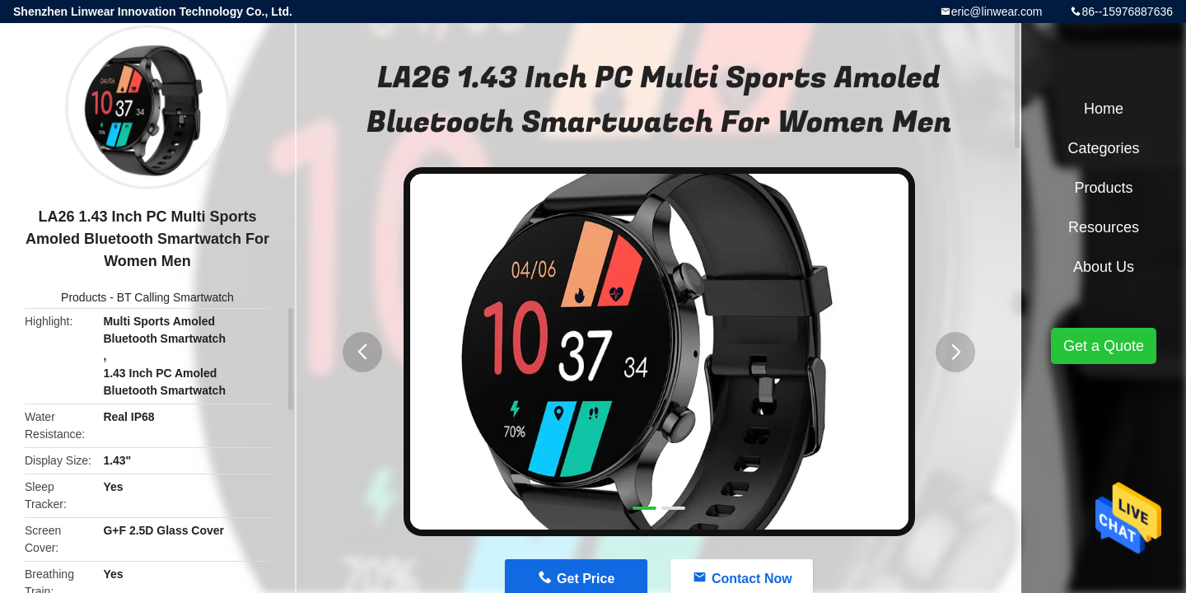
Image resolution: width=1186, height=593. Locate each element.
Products (83, 297)
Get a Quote (1103, 346)
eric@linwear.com (997, 11)
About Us (1103, 267)
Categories (1103, 148)
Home (1103, 108)
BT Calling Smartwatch (175, 297)
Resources (1103, 227)
